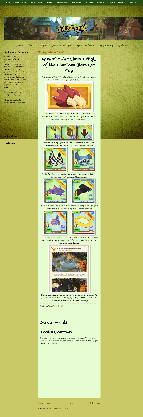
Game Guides (62, 2)
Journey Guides (61, 45)
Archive (89, 2)
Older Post (95, 403)
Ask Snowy (106, 45)
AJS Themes (77, 2)
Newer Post (44, 403)
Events (50, 2)
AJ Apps (111, 2)
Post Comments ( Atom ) (58, 408)
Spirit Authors (85, 45)
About (16, 2)
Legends (100, 2)
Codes (32, 2)
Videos (121, 2)
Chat (24, 2)
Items (41, 2)
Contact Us (132, 2)
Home (8, 2)
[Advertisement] (71, 11)
